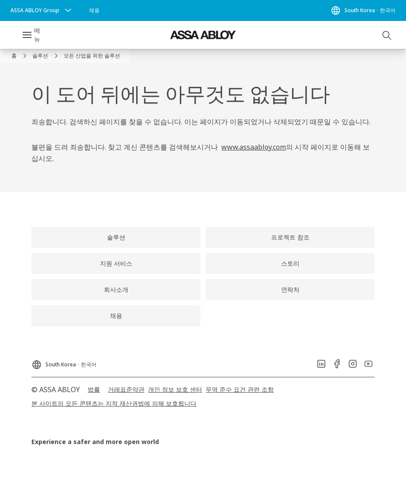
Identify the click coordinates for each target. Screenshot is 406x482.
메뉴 (37, 34)
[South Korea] (363, 10)
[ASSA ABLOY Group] (41, 10)
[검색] (387, 35)
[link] (94, 10)
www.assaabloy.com (253, 147)
